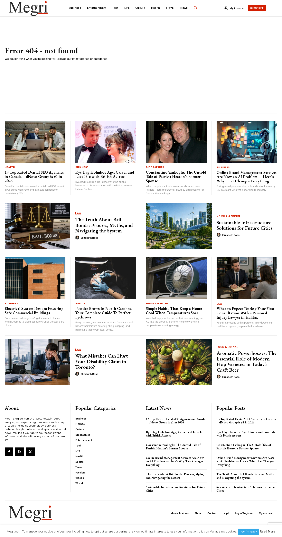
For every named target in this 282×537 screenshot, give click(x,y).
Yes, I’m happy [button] (248, 531)
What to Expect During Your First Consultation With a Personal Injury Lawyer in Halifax (245, 313)
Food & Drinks (228, 347)
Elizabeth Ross (89, 237)
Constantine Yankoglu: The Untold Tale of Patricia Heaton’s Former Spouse (176, 176)
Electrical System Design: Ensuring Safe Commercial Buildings (34, 310)
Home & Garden (228, 216)
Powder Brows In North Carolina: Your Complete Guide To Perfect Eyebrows (104, 313)
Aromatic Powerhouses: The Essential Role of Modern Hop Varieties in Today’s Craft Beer (247, 361)
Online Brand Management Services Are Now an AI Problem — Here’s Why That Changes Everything (247, 177)
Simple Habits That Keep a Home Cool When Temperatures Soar (174, 310)
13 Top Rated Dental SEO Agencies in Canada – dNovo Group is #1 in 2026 (34, 176)
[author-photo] (77, 238)
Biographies (155, 167)
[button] (195, 8)
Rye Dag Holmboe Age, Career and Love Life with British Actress (104, 174)
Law (78, 213)
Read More (267, 531)
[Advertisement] (197, 53)
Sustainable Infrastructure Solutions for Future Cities (244, 225)
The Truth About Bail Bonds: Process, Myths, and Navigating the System (104, 225)
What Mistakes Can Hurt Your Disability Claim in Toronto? (101, 361)
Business (82, 167)
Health (10, 167)
